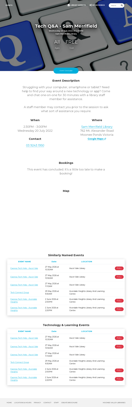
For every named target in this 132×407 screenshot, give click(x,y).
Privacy (37, 403)
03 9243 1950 (35, 145)
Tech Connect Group (19, 292)
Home (9, 403)
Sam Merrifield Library (97, 126)
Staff (56, 403)
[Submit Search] (121, 5)
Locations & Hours (22, 403)
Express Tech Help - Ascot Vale (24, 268)
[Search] (114, 5)
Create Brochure (69, 403)
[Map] (66, 221)
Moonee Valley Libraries (114, 403)
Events (9, 5)
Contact (47, 403)
